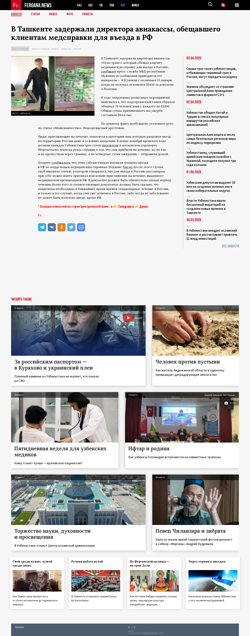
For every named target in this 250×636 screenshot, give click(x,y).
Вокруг (55, 49)
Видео (53, 14)
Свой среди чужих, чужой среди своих (33, 563)
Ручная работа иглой (88, 561)
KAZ (79, 5)
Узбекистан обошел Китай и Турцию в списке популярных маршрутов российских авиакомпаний (207, 119)
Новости (16, 14)
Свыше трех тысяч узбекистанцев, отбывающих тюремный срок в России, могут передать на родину (211, 73)
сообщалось (61, 163)
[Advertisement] (125, 272)
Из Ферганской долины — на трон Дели (150, 563)
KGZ (90, 5)
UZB (124, 5)
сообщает (108, 71)
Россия (77, 49)
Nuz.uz (128, 167)
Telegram (124, 206)
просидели (110, 145)
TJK (101, 5)
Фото (69, 14)
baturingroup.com (150, 632)
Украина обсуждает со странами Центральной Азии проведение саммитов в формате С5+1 (210, 91)
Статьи (35, 14)
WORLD (136, 5)
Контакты (19, 626)
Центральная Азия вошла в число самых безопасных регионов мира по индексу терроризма (211, 139)
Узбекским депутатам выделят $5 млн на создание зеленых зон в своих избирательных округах (210, 186)
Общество (66, 49)
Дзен (143, 206)
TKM (112, 5)
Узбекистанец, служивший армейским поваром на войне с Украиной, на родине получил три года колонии (211, 159)
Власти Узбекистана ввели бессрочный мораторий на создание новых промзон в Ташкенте (206, 206)
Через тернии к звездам (208, 561)
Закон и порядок (40, 49)
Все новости (230, 246)
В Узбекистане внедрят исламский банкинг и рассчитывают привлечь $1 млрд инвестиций (211, 234)
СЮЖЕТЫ (87, 14)
